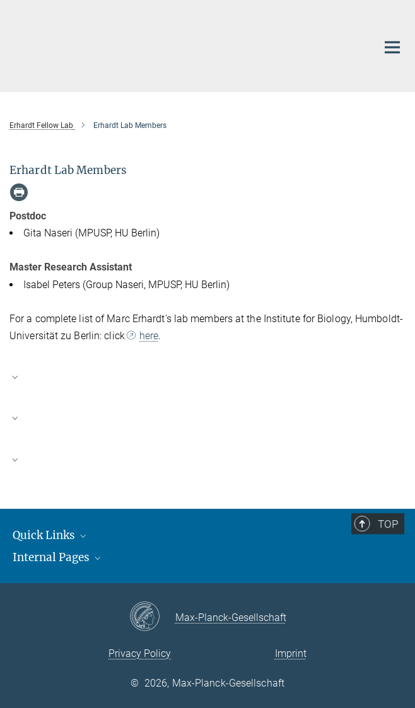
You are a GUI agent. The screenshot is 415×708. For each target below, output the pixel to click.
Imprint (291, 653)
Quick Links (50, 535)
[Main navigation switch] (392, 47)
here (148, 336)
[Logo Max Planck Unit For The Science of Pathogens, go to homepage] (183, 44)
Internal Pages (58, 557)
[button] (207, 376)
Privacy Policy (139, 653)
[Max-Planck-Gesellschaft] (152, 617)
